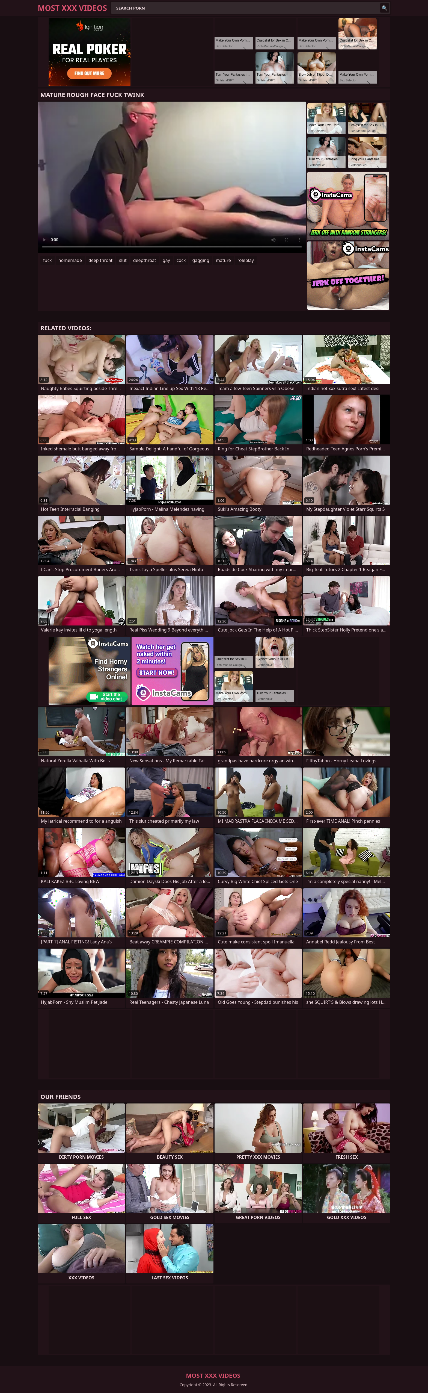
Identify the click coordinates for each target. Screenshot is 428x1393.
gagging (200, 260)
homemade (70, 260)
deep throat (100, 260)
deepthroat (144, 260)
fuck (47, 260)
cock (181, 260)
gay (166, 260)
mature (223, 260)
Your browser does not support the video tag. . (172, 177)
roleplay (245, 260)
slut (122, 260)
